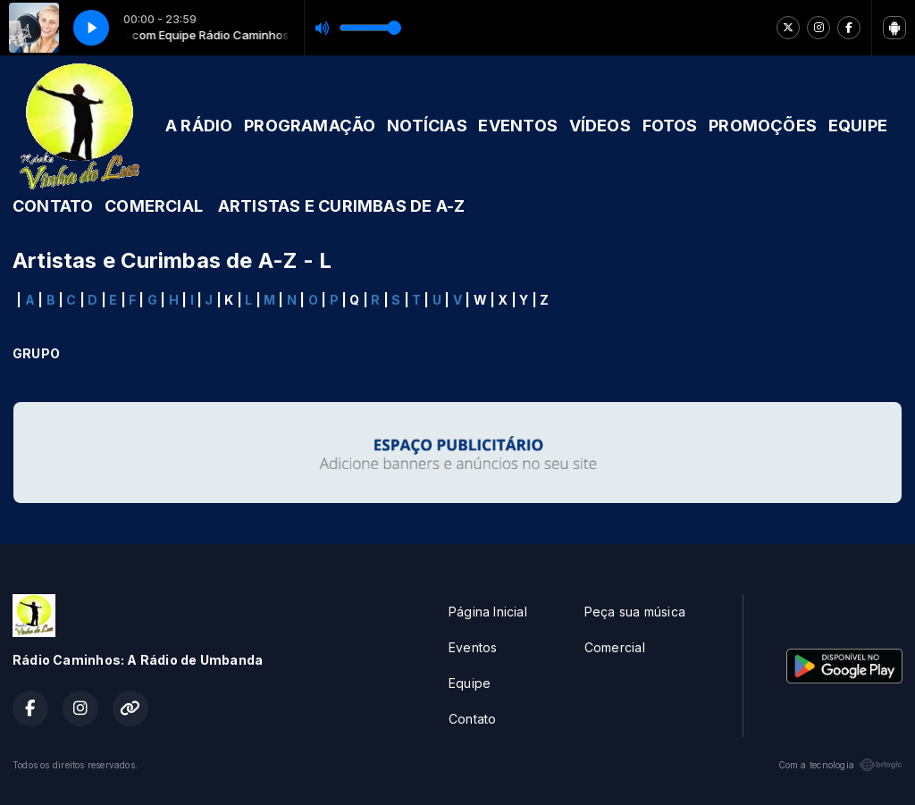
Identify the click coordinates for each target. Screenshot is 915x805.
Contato (472, 718)
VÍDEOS (600, 125)
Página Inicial (488, 611)
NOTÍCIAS (427, 125)
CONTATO (53, 206)
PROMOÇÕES (763, 125)
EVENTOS (517, 125)
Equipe (470, 683)
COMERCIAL (154, 206)
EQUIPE (857, 125)
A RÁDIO (198, 125)
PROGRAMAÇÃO (309, 125)
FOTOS (670, 125)
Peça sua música (634, 611)
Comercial (614, 647)
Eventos (473, 647)
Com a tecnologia (840, 765)
